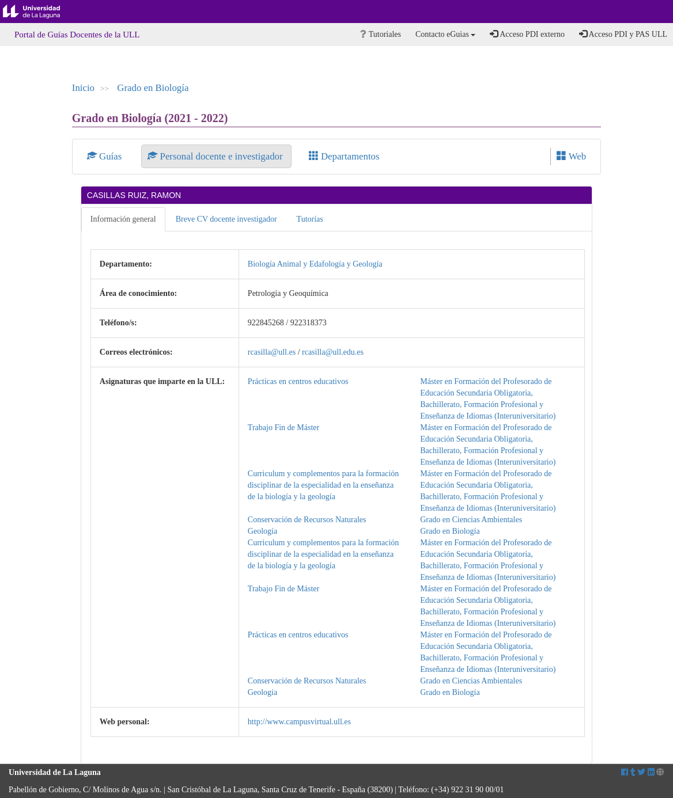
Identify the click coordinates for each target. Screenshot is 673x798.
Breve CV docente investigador (226, 219)
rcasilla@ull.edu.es (333, 352)
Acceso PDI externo (527, 34)
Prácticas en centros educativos (298, 381)
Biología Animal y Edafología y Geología (315, 264)
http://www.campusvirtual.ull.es (299, 721)
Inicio (83, 87)
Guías (105, 156)
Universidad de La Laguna (40, 11)
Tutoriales (380, 34)
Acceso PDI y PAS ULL (623, 34)
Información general (123, 219)
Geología (262, 531)
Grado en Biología (152, 87)
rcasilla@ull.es (272, 352)
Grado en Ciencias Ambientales (471, 519)
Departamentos (344, 156)
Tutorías (310, 219)
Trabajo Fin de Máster (283, 427)
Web (571, 156)
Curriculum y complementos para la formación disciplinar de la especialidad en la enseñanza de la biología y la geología (323, 485)
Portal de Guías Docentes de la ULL (76, 34)
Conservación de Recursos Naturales (307, 519)
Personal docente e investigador (216, 156)
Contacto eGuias (445, 34)
